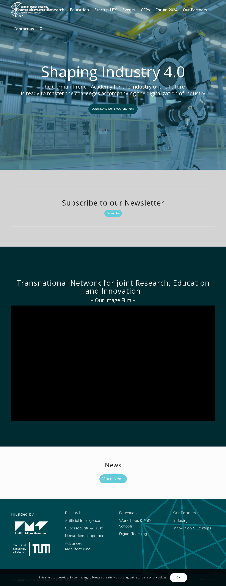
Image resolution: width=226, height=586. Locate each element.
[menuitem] (19, 9)
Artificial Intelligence (82, 520)
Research (73, 512)
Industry (180, 520)
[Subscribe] (113, 213)
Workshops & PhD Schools (135, 523)
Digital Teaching (133, 533)
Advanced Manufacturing (78, 546)
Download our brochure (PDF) (113, 109)
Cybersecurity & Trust (84, 528)
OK (178, 577)
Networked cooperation (86, 535)
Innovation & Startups (192, 528)
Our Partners (184, 512)
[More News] (113, 478)
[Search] (41, 28)
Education (128, 512)
